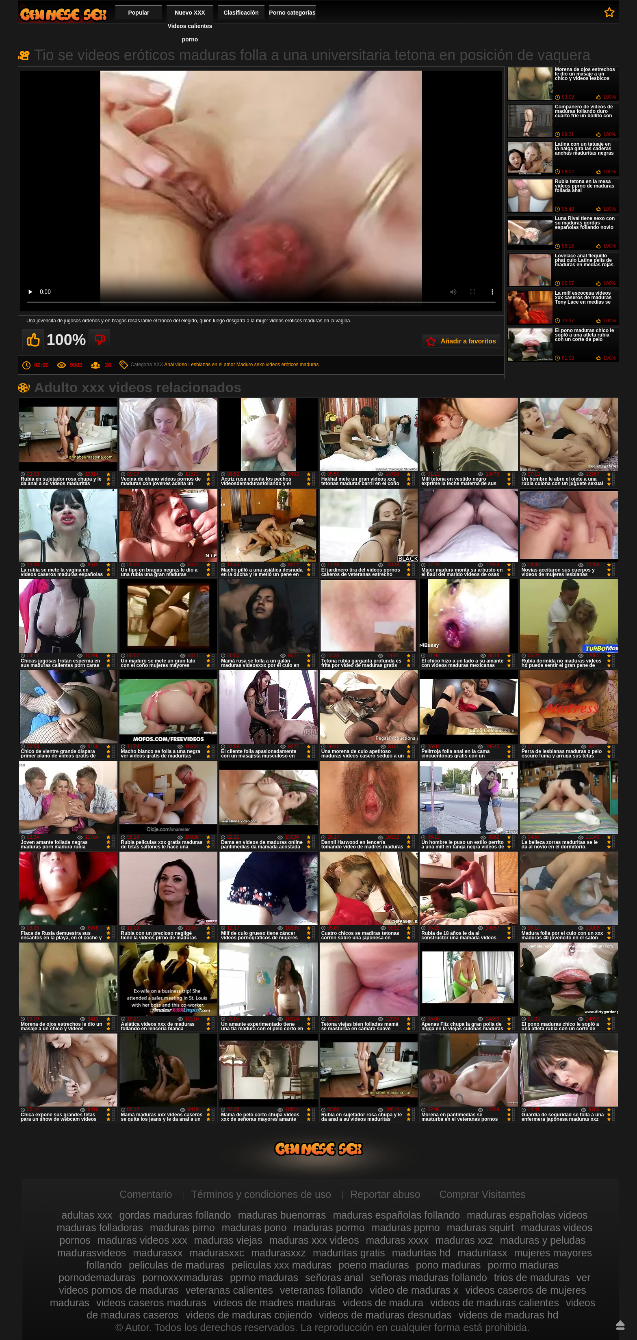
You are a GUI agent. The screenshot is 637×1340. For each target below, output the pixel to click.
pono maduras (448, 1265)
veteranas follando (321, 1290)
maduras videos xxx (142, 1240)
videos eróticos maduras (292, 364)
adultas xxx (87, 1215)
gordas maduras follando (175, 1215)
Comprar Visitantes (483, 1194)
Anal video (175, 364)
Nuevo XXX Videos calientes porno (190, 26)
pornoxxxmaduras (182, 1277)
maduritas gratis (349, 1252)
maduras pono (254, 1227)
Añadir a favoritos (468, 341)
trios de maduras (532, 1277)
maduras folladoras (99, 1227)
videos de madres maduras (274, 1302)
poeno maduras (373, 1265)
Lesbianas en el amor (211, 364)
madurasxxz (278, 1252)
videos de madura (382, 1302)
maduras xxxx (397, 1240)
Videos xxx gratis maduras (63, 14)
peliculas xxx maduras (282, 1265)
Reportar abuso (385, 1194)
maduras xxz (464, 1240)
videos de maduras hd (509, 1315)
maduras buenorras (282, 1215)
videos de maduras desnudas (385, 1315)
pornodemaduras (96, 1277)
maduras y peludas (542, 1240)
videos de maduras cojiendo (249, 1315)
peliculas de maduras (177, 1265)
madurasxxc (217, 1252)
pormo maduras (523, 1265)
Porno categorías (292, 12)
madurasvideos (91, 1252)
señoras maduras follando (428, 1277)
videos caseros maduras (151, 1302)
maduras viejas (228, 1240)
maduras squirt (480, 1227)
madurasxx (157, 1252)
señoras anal (334, 1277)
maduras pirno (182, 1227)
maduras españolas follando (396, 1215)
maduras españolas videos (527, 1215)
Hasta (620, 1325)
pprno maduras (264, 1277)
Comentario (145, 1194)
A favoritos (609, 12)
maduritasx (482, 1252)
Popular (138, 12)
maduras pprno (406, 1227)
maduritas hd (421, 1252)
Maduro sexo (250, 364)
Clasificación (240, 12)
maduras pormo (329, 1227)
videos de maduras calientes (494, 1302)
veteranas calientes (229, 1290)
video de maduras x (414, 1290)
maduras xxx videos (314, 1240)
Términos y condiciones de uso (261, 1194)
